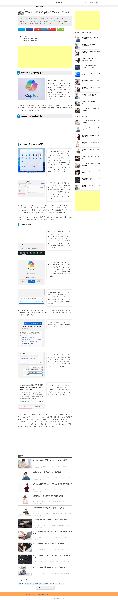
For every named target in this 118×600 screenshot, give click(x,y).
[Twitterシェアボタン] (21, 29)
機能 (46, 583)
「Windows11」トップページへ (45, 588)
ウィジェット (27, 594)
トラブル (62, 583)
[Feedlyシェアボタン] (60, 29)
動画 (36, 583)
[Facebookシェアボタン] (29, 29)
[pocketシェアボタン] (52, 29)
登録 (26, 583)
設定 (31, 583)
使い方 (21, 583)
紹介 (41, 583)
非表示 (25, 36)
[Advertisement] (45, 57)
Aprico (59, 2)
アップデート (54, 583)
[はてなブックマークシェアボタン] (45, 29)
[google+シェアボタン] (37, 29)
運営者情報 (48, 594)
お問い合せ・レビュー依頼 (38, 594)
